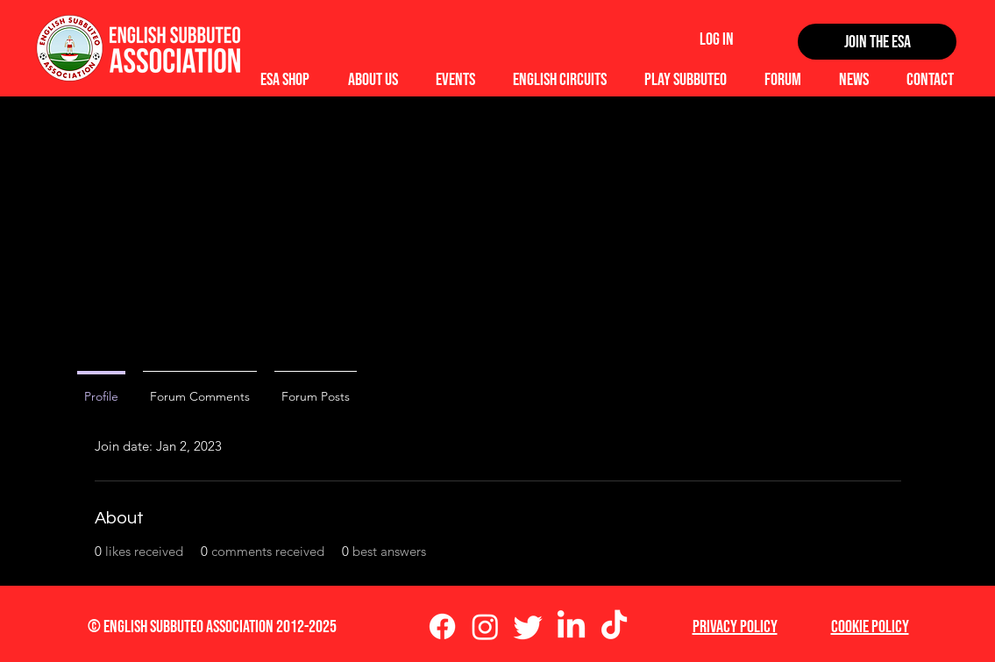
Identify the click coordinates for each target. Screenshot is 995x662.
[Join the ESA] (877, 41)
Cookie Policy (870, 626)
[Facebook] (442, 626)
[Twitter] (528, 626)
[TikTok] (614, 626)
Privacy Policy (735, 626)
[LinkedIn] (571, 626)
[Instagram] (485, 626)
